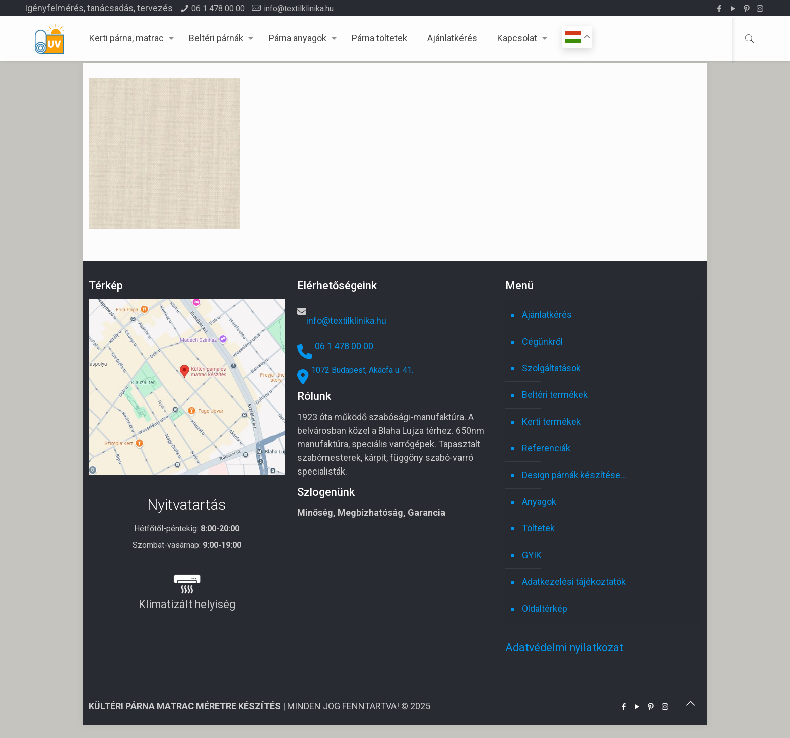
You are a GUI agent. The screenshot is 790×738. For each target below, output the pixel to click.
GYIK (532, 555)
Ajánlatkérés (547, 314)
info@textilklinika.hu (299, 8)
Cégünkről (542, 341)
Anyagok (539, 501)
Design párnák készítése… (574, 474)
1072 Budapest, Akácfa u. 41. (362, 370)
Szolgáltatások (551, 368)
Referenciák (546, 448)
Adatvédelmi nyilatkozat (564, 647)
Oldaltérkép (544, 608)
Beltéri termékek (555, 394)
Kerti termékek (551, 421)
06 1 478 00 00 (218, 8)
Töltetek (538, 528)
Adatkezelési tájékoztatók (574, 581)
